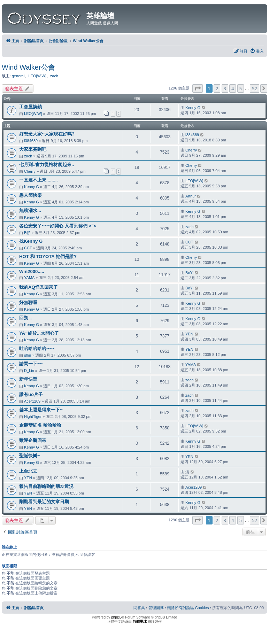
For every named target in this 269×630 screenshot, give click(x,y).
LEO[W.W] (37, 76)
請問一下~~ (31, 363)
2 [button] (217, 88)
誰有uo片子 (31, 394)
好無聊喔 (28, 302)
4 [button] (232, 88)
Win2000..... (31, 271)
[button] (197, 88)
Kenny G (192, 108)
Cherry (191, 150)
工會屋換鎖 (30, 106)
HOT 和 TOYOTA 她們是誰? (48, 256)
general (18, 76)
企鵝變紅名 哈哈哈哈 (40, 425)
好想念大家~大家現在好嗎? (47, 134)
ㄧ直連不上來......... (38, 179)
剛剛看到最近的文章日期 (44, 501)
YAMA (29, 277)
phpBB (116, 617)
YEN (189, 334)
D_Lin (29, 370)
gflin (27, 355)
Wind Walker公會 (28, 67)
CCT (28, 248)
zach (54, 76)
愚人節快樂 (30, 195)
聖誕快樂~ (29, 455)
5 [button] (240, 88)
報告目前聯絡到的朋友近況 (46, 486)
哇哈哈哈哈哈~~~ (36, 348)
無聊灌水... (30, 210)
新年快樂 (28, 379)
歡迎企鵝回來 (32, 440)
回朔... (25, 317)
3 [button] (225, 88)
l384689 (31, 141)
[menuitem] (257, 51)
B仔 (27, 233)
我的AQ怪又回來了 (38, 287)
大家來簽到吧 (32, 149)
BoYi (189, 273)
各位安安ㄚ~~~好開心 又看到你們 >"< (57, 225)
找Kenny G (31, 241)
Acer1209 (32, 401)
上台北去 (28, 471)
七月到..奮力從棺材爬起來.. (46, 164)
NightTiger (32, 416)
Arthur (190, 196)
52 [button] (254, 88)
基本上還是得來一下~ (41, 409)
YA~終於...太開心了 (39, 333)
